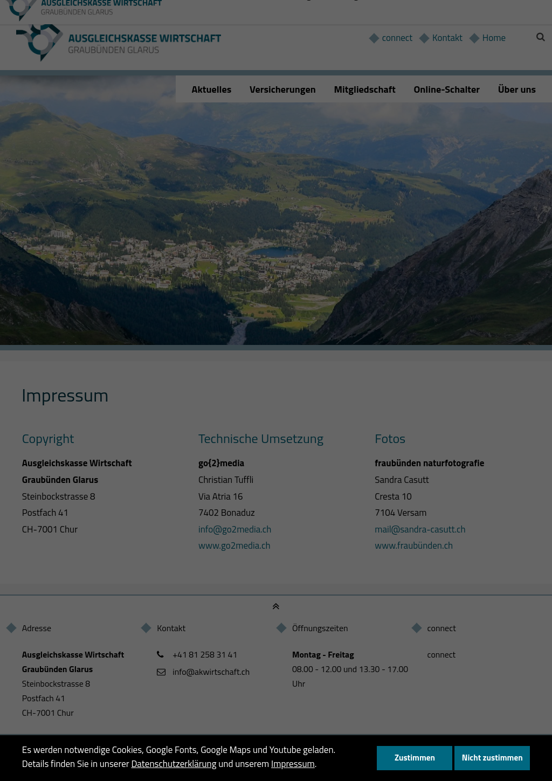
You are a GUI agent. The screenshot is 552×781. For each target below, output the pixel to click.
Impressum (293, 764)
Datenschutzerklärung (173, 764)
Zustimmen (415, 757)
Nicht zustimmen (492, 757)
